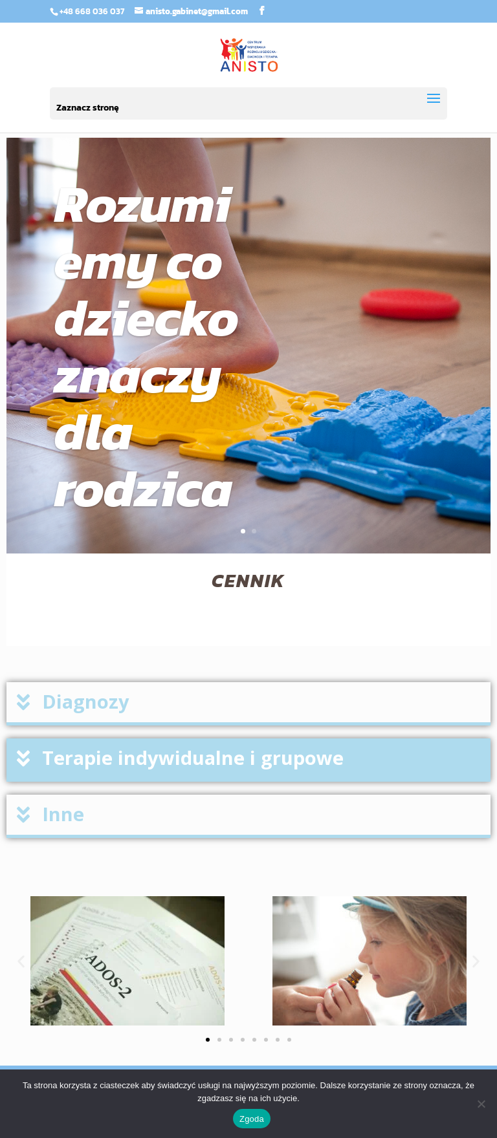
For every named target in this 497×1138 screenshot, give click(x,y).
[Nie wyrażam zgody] (480, 1103)
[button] (248, 703)
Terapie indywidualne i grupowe (193, 757)
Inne (63, 813)
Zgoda (251, 1119)
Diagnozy (85, 701)
